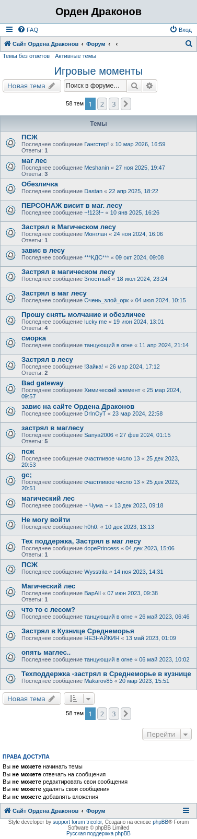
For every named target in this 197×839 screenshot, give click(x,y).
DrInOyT (95, 413)
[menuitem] (27, 29)
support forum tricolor (77, 822)
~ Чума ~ (96, 505)
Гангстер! (96, 144)
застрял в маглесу (52, 428)
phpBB (160, 822)
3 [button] (113, 104)
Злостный (97, 279)
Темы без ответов (26, 56)
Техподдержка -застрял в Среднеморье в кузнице (106, 674)
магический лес (48, 498)
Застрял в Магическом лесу (68, 227)
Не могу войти (45, 520)
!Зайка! (93, 366)
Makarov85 (98, 681)
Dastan (93, 191)
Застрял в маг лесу (54, 293)
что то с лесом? (48, 609)
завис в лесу (43, 250)
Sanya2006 (98, 435)
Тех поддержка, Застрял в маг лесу (81, 541)
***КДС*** (96, 257)
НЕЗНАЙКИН (101, 638)
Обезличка (39, 184)
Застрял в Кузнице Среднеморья (77, 631)
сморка (33, 338)
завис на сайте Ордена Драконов (77, 406)
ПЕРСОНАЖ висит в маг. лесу (71, 205)
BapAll (92, 593)
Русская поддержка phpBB (98, 833)
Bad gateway (42, 383)
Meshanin (96, 167)
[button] (126, 104)
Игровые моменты (98, 71)
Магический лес (48, 586)
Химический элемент (112, 390)
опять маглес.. (46, 652)
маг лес (34, 160)
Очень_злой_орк (106, 300)
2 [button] (102, 104)
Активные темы (75, 56)
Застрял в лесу (47, 359)
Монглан (95, 234)
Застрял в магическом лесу (68, 272)
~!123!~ (93, 212)
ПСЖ (29, 137)
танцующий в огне (108, 345)
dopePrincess (101, 548)
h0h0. (91, 527)
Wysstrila (96, 572)
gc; (26, 475)
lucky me (95, 321)
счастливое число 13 (112, 458)
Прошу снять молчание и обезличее (83, 314)
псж (27, 451)
